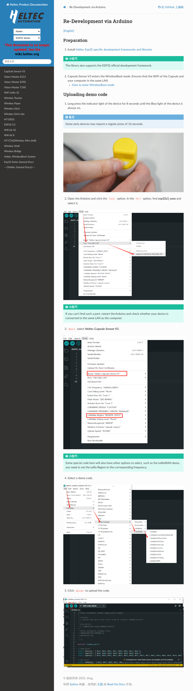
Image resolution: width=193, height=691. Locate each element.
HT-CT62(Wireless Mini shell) (20, 140)
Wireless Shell (11, 146)
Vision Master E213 (15, 76)
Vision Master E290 (15, 82)
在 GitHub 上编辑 (172, 7)
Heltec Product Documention (28, 14)
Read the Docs (116, 684)
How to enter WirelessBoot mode (93, 85)
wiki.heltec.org (27, 54)
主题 (100, 684)
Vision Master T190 (15, 87)
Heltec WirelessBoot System (20, 156)
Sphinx (74, 684)
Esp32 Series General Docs (19, 162)
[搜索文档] (27, 61)
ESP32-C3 (9, 124)
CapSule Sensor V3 (14, 71)
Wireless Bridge (12, 151)
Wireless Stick (12, 108)
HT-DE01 (9, 119)
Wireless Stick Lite (14, 114)
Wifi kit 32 (10, 130)
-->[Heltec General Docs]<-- (19, 167)
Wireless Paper (12, 103)
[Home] (64, 7)
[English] (68, 30)
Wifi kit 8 (9, 135)
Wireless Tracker (13, 98)
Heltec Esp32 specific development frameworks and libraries (114, 49)
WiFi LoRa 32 (11, 92)
